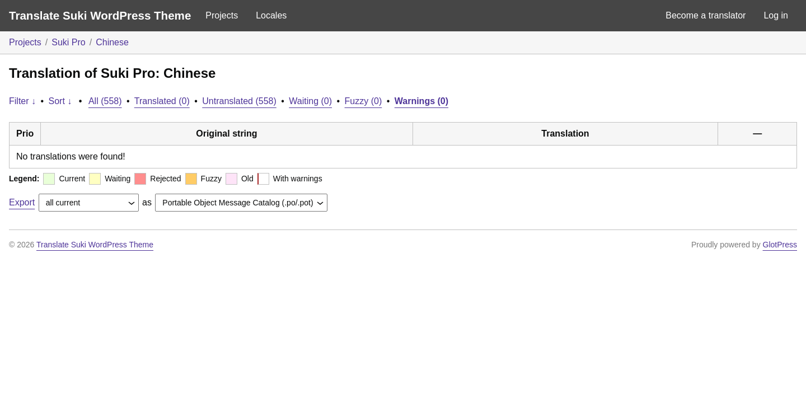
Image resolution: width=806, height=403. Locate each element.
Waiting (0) (310, 101)
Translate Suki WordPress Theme (100, 15)
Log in (775, 15)
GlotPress (780, 244)
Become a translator (706, 15)
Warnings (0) (421, 101)
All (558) (105, 101)
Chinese (112, 42)
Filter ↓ (22, 101)
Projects (221, 15)
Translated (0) (162, 101)
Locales (271, 15)
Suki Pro (68, 42)
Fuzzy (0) (363, 101)
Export (22, 202)
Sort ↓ (60, 101)
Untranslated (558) (239, 101)
